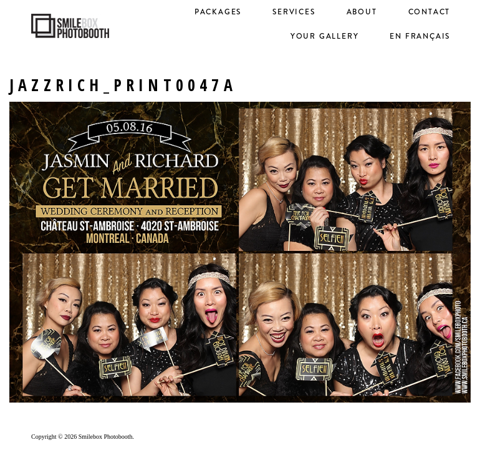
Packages (217, 11)
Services (293, 11)
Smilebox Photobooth (106, 436)
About (362, 11)
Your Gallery (324, 36)
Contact (429, 11)
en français (420, 36)
